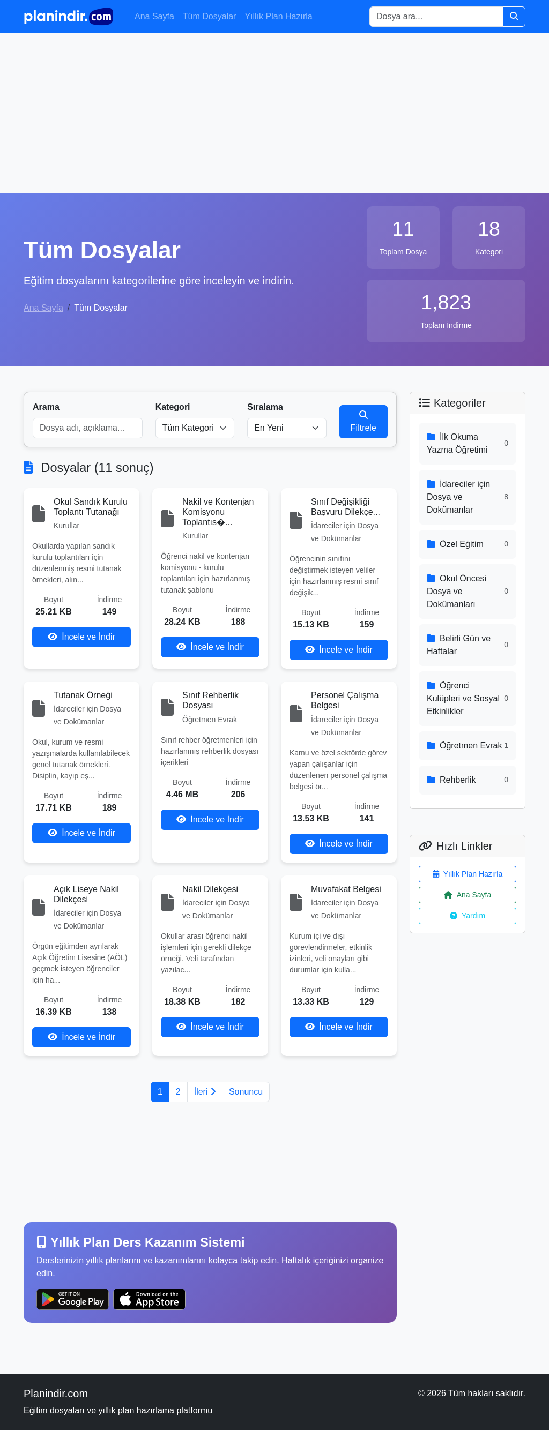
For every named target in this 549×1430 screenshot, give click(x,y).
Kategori (172, 406)
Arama (46, 406)
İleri (205, 1091)
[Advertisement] (274, 113)
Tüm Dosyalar (209, 16)
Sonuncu (246, 1091)
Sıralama (265, 406)
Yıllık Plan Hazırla (278, 16)
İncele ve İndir (81, 636)
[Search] (436, 16)
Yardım (467, 915)
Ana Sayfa (154, 16)
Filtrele (363, 421)
